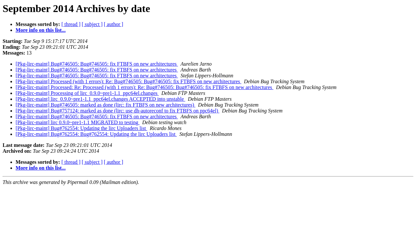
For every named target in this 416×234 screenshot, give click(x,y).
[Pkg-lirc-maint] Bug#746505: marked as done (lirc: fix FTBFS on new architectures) (105, 105)
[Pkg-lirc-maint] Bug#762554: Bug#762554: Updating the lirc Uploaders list (96, 134)
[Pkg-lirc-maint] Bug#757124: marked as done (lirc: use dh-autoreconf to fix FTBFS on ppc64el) (117, 110)
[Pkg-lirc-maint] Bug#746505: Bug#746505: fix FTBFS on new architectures (97, 64)
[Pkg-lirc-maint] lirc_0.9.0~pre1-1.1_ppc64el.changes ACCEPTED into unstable (100, 99)
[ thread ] (71, 24)
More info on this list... (41, 30)
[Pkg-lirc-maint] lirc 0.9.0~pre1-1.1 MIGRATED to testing (77, 122)
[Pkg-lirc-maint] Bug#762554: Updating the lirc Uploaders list (81, 128)
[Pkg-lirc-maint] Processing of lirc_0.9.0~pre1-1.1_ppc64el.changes (87, 93)
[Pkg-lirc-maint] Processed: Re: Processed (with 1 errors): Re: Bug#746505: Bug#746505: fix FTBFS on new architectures (144, 87)
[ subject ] (92, 24)
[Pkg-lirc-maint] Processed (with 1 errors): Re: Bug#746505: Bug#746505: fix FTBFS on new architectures (128, 81)
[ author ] (114, 24)
